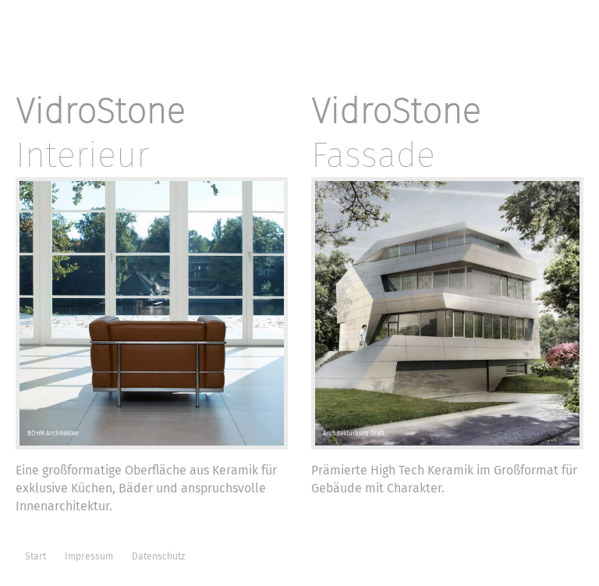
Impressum (89, 556)
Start (35, 556)
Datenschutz (158, 556)
